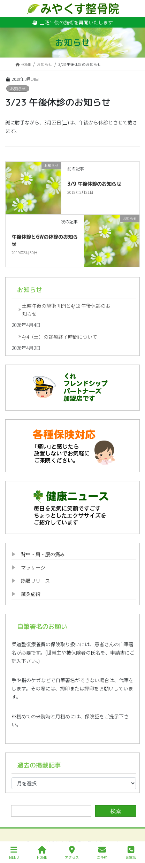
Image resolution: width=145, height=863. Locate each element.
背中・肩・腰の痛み (43, 554)
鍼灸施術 (30, 593)
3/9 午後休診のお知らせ (94, 184)
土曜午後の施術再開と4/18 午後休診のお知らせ (66, 309)
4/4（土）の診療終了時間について (59, 336)
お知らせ (17, 88)
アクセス (72, 853)
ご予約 (102, 853)
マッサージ (33, 567)
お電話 (130, 853)
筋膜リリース (35, 580)
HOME (42, 853)
